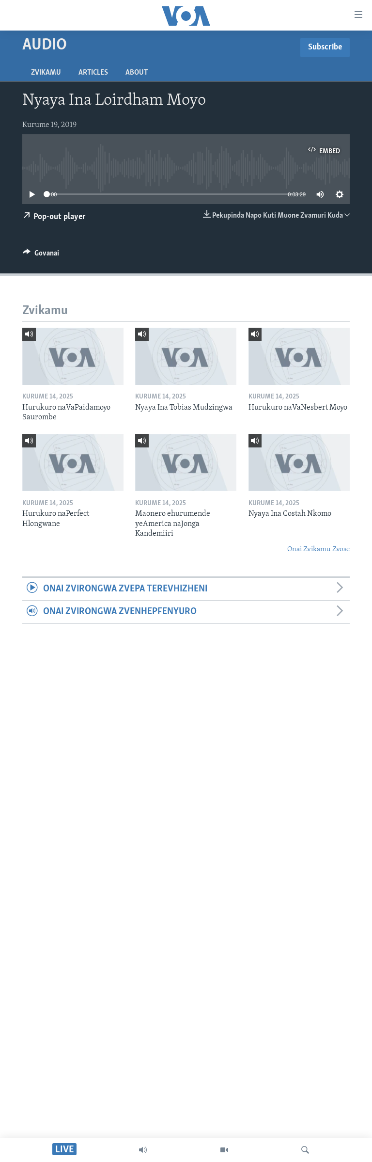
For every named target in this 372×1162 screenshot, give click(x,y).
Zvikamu (46, 73)
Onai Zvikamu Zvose (318, 549)
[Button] (41, 255)
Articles (93, 73)
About (136, 73)
